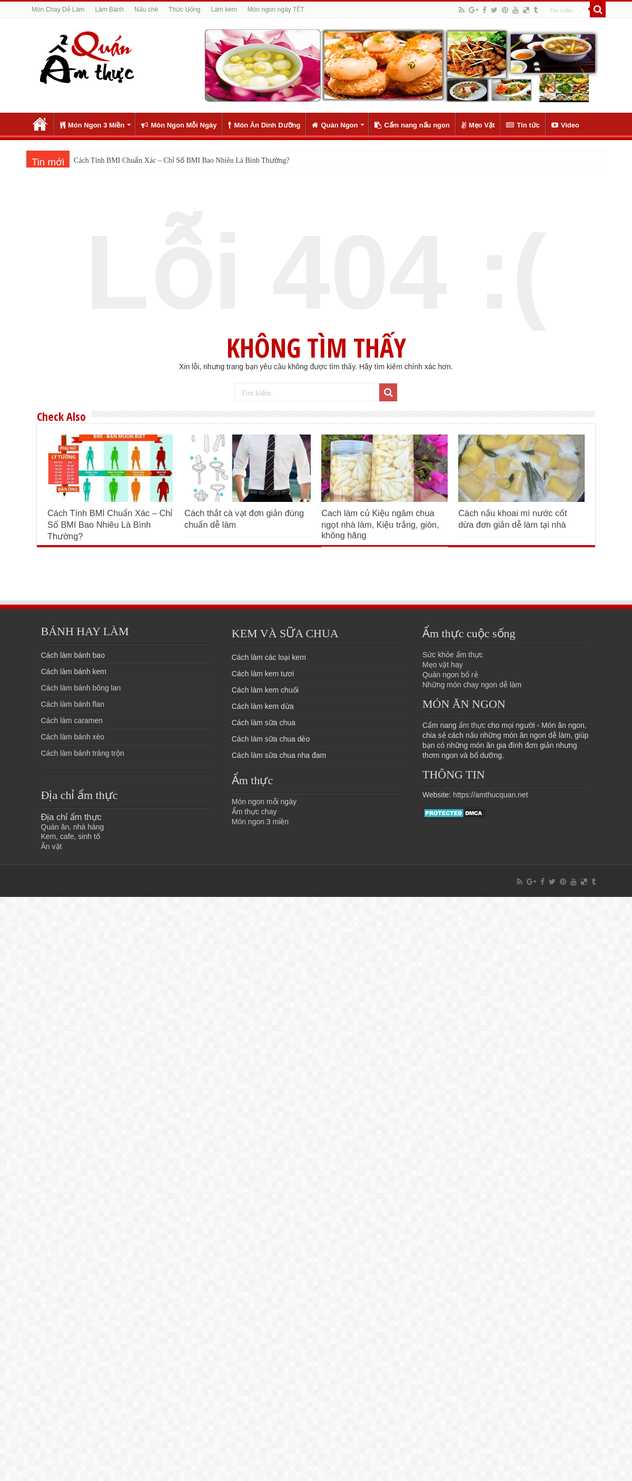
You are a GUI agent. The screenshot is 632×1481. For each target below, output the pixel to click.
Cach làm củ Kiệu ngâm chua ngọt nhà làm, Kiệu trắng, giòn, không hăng (380, 524)
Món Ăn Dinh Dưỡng (264, 125)
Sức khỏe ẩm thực (452, 654)
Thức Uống (184, 9)
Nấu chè (146, 9)
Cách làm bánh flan (73, 704)
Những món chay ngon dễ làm (471, 684)
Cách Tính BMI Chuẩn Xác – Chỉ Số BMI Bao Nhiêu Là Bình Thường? (182, 160)
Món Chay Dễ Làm (58, 9)
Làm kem (223, 9)
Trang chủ (40, 124)
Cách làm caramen (72, 720)
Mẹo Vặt (478, 125)
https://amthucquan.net (490, 795)
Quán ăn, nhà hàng (72, 827)
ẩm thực (472, 725)
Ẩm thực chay (254, 811)
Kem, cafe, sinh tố (70, 836)
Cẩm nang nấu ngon (411, 125)
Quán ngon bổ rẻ (450, 674)
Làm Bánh (109, 9)
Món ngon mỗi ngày (264, 801)
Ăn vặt (51, 846)
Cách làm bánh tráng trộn (82, 753)
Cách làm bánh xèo (73, 737)
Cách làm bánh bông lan (81, 688)
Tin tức (522, 125)
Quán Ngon (335, 125)
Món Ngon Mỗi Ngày (178, 125)
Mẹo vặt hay (442, 664)
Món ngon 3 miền (260, 821)
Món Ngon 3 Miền (92, 125)
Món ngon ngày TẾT (276, 9)
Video (565, 125)
